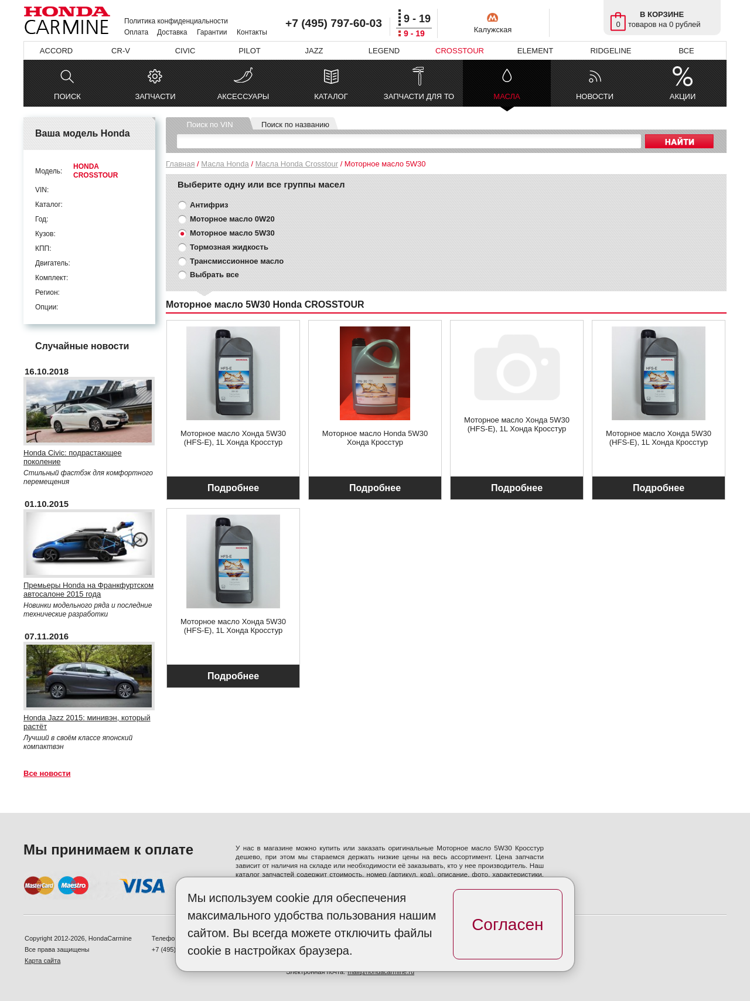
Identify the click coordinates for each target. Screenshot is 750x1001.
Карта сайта (42, 960)
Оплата (136, 32)
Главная (180, 163)
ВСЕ (686, 50)
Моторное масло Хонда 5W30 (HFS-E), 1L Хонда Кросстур (233, 438)
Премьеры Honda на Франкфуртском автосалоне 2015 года (88, 589)
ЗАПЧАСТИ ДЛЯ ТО (419, 96)
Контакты (252, 32)
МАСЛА (506, 99)
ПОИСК (67, 96)
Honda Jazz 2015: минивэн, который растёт (87, 722)
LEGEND (384, 50)
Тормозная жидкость (229, 247)
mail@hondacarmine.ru (380, 971)
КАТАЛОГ (330, 96)
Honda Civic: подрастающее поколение (72, 457)
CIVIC (185, 50)
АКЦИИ (683, 96)
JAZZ (314, 50)
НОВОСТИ (594, 96)
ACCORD (56, 50)
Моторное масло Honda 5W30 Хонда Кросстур (375, 438)
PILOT (249, 50)
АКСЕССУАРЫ (243, 96)
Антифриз (209, 204)
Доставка (172, 32)
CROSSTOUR (459, 50)
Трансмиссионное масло (237, 261)
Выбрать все (214, 274)
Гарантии (212, 32)
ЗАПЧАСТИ (155, 96)
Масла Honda (224, 163)
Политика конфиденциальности (176, 21)
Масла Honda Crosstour (296, 163)
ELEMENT (535, 50)
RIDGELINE (610, 50)
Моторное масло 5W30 (232, 233)
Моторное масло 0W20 (232, 219)
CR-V (120, 50)
